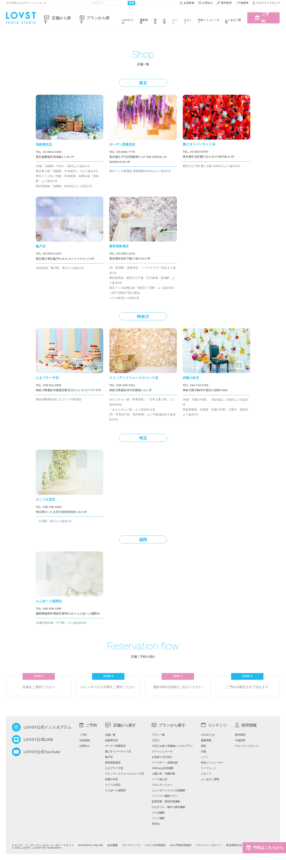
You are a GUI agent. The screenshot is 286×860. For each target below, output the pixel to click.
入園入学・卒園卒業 (163, 773)
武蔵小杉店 (111, 779)
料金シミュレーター (208, 21)
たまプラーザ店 (114, 768)
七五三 (155, 740)
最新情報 (144, 21)
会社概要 (112, 845)
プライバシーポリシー (208, 845)
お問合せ (205, 2)
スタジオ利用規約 (155, 845)
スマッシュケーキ (162, 751)
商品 (155, 21)
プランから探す (95, 19)
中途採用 (242, 2)
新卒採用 (224, 2)
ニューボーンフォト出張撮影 (168, 790)
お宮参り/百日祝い (162, 757)
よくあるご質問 (233, 21)
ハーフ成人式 (159, 779)
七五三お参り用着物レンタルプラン (172, 746)
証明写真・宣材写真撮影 (166, 801)
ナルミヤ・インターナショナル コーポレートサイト (43, 845)
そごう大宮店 (113, 785)
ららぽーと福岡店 (115, 790)
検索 (131, 3)
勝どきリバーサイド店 (118, 751)
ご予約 (262, 17)
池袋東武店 (111, 740)
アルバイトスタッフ (266, 2)
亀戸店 (109, 757)
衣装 (164, 21)
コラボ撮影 (158, 812)
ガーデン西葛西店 (115, 746)
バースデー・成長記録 (165, 762)
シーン (175, 21)
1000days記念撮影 (163, 768)
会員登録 (187, 2)
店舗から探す (57, 19)
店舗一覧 (110, 735)
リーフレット (208, 768)
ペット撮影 (158, 818)
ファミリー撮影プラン (165, 796)
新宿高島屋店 (113, 762)
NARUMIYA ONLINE (90, 845)
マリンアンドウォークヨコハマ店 (124, 773)
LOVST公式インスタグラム (47, 727)
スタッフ (188, 21)
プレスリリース (131, 845)
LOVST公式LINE (38, 739)
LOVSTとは (128, 21)
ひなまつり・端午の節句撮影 (168, 807)
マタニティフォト (162, 785)
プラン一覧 (158, 735)
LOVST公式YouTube (42, 752)
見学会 (155, 823)
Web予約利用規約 (180, 845)
